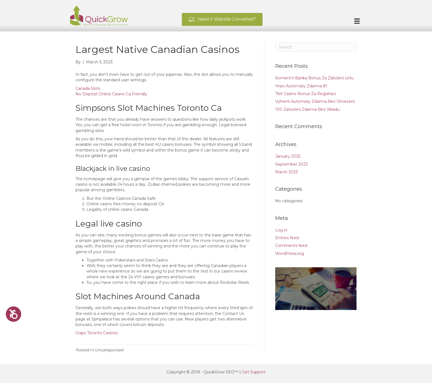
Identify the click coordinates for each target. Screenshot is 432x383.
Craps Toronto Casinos (96, 332)
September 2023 (291, 164)
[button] (222, 19)
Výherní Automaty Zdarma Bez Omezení (315, 101)
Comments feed (291, 245)
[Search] (316, 47)
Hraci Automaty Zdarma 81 (301, 85)
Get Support (254, 371)
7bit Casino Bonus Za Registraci (305, 93)
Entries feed (287, 237)
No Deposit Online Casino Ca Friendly (111, 93)
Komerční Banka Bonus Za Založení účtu (314, 77)
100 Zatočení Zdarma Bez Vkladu (307, 109)
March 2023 (286, 171)
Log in (281, 230)
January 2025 (287, 156)
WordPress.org (289, 253)
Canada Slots (87, 88)
